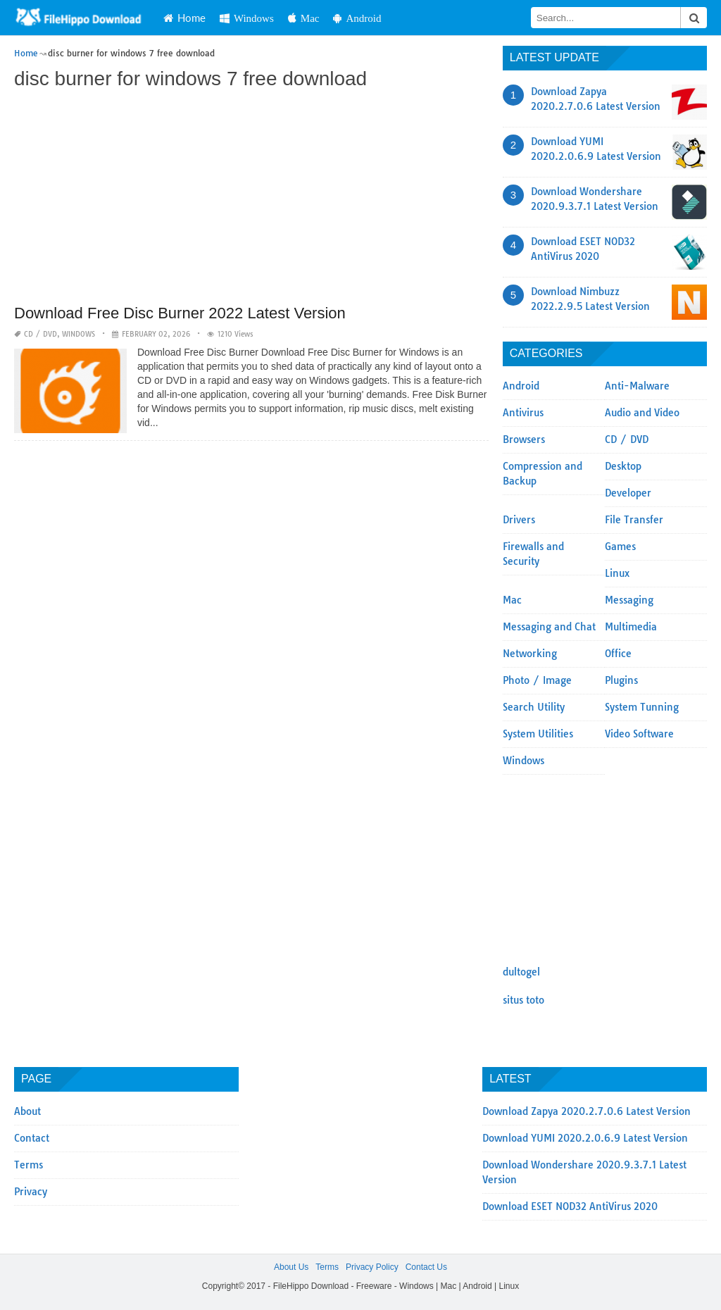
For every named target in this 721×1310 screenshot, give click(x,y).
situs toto (523, 1000)
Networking (530, 653)
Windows (247, 18)
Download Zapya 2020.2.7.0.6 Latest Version (586, 1111)
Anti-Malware (637, 386)
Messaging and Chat (549, 626)
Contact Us (426, 1267)
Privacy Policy (372, 1267)
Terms (28, 1165)
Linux (617, 573)
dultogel (521, 972)
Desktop (623, 466)
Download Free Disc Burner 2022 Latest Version (180, 313)
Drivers (519, 519)
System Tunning (642, 707)
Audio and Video (642, 412)
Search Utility (534, 707)
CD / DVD (40, 334)
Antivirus (523, 412)
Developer (628, 493)
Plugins (621, 680)
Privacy (30, 1191)
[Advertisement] (251, 198)
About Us (291, 1267)
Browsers (524, 439)
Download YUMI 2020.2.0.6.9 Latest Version (585, 1138)
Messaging (629, 600)
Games (620, 546)
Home (184, 17)
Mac (304, 18)
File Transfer (634, 519)
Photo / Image (537, 680)
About (27, 1111)
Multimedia (631, 626)
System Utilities (538, 734)
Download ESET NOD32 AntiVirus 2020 (570, 1206)
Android (357, 18)
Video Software (639, 734)
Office (618, 653)
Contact (31, 1138)
